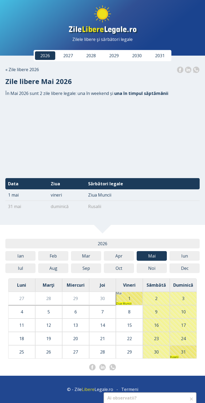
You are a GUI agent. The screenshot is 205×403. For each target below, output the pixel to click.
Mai (152, 256)
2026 (45, 56)
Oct (119, 268)
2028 (91, 56)
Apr (119, 256)
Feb (53, 256)
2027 (68, 56)
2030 (137, 56)
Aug (53, 268)
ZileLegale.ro (103, 29)
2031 (160, 56)
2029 (114, 56)
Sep (86, 268)
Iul (20, 268)
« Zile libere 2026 (22, 69)
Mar (86, 256)
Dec (184, 268)
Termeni (129, 389)
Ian (20, 256)
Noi (151, 268)
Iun (184, 256)
